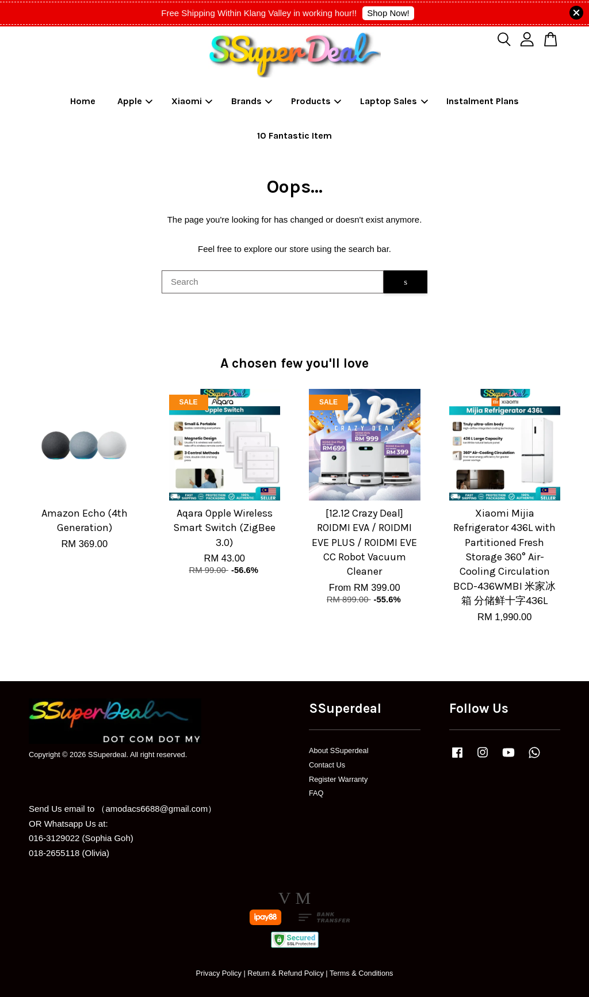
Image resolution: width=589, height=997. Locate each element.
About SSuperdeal (339, 750)
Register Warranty (338, 779)
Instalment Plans (482, 101)
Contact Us (327, 765)
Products (316, 101)
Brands (252, 101)
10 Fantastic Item (294, 135)
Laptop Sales (394, 101)
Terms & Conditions (361, 973)
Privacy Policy (218, 973)
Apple (135, 101)
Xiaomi (192, 101)
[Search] (273, 281)
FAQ (316, 793)
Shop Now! (388, 13)
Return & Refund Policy (285, 973)
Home (82, 101)
